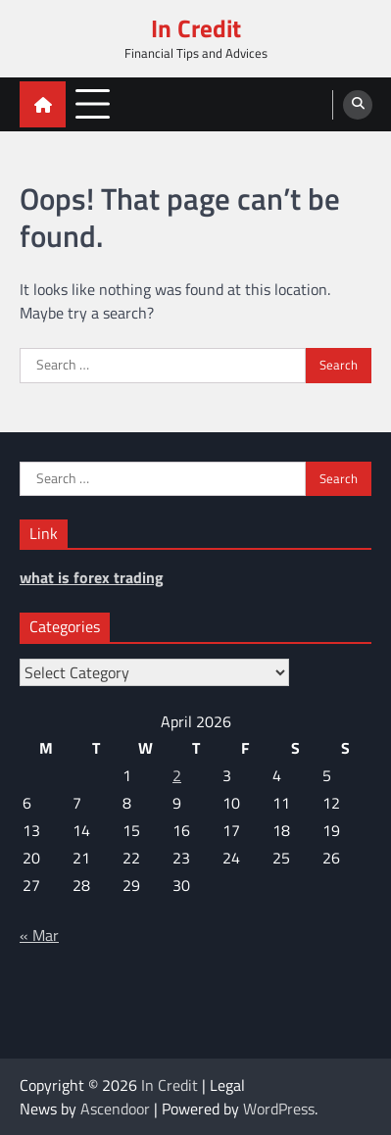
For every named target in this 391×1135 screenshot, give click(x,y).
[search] (357, 105)
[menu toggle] (92, 103)
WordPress (279, 1108)
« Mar (39, 935)
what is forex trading (92, 577)
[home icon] (43, 104)
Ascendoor (115, 1108)
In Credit (196, 28)
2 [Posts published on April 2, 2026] (176, 775)
